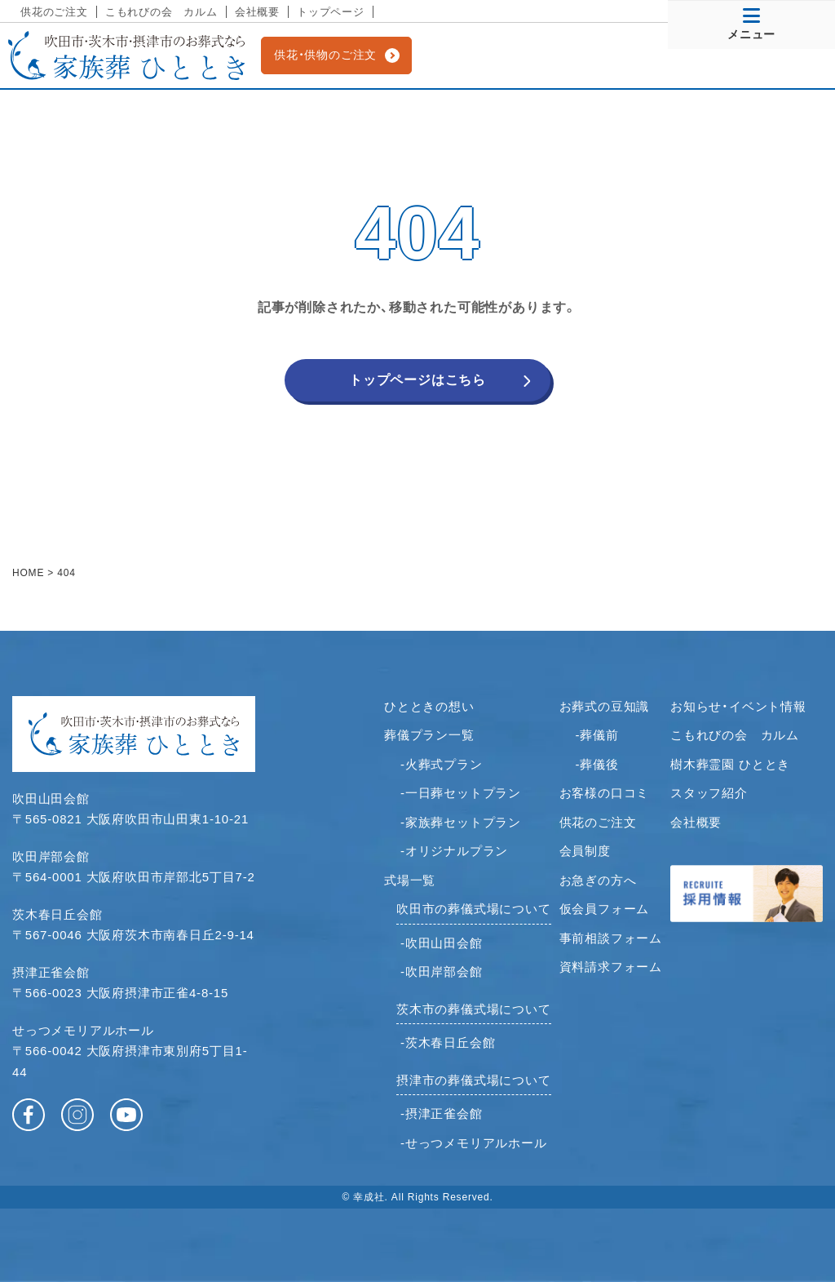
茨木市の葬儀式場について (473, 1009)
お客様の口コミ (604, 793)
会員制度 (585, 851)
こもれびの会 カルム (161, 12)
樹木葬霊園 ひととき (730, 764)
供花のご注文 (54, 12)
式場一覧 (409, 880)
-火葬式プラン (441, 764)
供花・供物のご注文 (325, 54)
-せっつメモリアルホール (473, 1143)
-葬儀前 (597, 735)
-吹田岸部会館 (441, 971)
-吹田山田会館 (441, 943)
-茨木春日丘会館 (447, 1042)
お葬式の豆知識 (604, 706)
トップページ (330, 12)
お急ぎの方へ (598, 880)
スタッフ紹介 (709, 793)
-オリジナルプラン (454, 851)
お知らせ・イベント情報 (738, 706)
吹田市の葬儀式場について (473, 909)
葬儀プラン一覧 (429, 735)
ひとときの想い (429, 706)
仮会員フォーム (604, 909)
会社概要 (257, 12)
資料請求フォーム (610, 967)
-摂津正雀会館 (441, 1113)
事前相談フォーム (610, 938)
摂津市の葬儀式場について (473, 1080)
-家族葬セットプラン (460, 822)
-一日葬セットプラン (460, 793)
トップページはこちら (417, 380)
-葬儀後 (597, 764)
